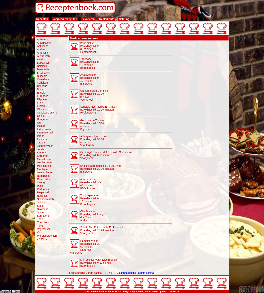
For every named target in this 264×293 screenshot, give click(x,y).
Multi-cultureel (45, 172)
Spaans (41, 212)
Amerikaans (44, 42)
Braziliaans (43, 72)
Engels (41, 92)
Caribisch (42, 82)
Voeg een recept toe (65, 19)
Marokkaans (44, 159)
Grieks (41, 115)
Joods (40, 149)
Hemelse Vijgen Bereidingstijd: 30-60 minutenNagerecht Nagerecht (85, 246)
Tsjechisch (43, 222)
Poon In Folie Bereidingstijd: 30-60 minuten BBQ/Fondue (90, 184)
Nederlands (43, 175)
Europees (42, 95)
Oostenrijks (43, 179)
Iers (39, 122)
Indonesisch (44, 129)
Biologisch (43, 69)
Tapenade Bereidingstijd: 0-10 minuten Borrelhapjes (90, 63)
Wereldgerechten (47, 235)
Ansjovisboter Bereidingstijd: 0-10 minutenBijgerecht (90, 79)
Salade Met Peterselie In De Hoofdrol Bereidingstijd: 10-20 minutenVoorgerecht (101, 230)
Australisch (43, 56)
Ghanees (42, 109)
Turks (40, 225)
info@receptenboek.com (136, 291)
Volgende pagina (126, 272)
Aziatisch (42, 59)
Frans (40, 102)
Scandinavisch (45, 199)
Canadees (43, 79)
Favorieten (88, 19)
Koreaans (42, 155)
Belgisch (42, 66)
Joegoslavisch (45, 145)
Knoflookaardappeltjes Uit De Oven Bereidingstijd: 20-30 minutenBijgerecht (100, 168)
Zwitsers (42, 239)
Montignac (43, 169)
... (115, 272)
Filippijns (42, 99)
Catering (124, 19)
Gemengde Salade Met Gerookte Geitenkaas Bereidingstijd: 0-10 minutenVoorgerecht (106, 155)
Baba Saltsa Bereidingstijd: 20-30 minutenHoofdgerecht (90, 47)
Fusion (41, 105)
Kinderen (42, 152)
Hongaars (42, 119)
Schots (41, 202)
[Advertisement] (200, 96)
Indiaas (41, 125)
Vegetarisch (44, 229)
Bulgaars (42, 75)
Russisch (42, 195)
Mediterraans (44, 162)
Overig (41, 182)
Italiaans (42, 139)
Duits (40, 89)
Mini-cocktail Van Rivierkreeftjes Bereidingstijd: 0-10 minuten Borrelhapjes (98, 262)
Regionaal (43, 192)
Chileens (42, 85)
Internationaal (45, 132)
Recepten (42, 19)
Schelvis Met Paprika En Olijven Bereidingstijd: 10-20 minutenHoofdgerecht (98, 109)
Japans (41, 142)
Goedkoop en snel (47, 112)
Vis (39, 232)
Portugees (43, 189)
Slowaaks (42, 209)
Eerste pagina (77, 272)
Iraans (40, 135)
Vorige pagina (94, 272)
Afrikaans (42, 39)
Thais (40, 219)
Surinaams (43, 215)
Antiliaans (42, 46)
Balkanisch (43, 62)
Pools (40, 185)
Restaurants (106, 19)
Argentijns (43, 52)
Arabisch (42, 49)
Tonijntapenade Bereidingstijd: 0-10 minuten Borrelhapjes (90, 200)
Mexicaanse (44, 165)
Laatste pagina (145, 272)
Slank (40, 205)
